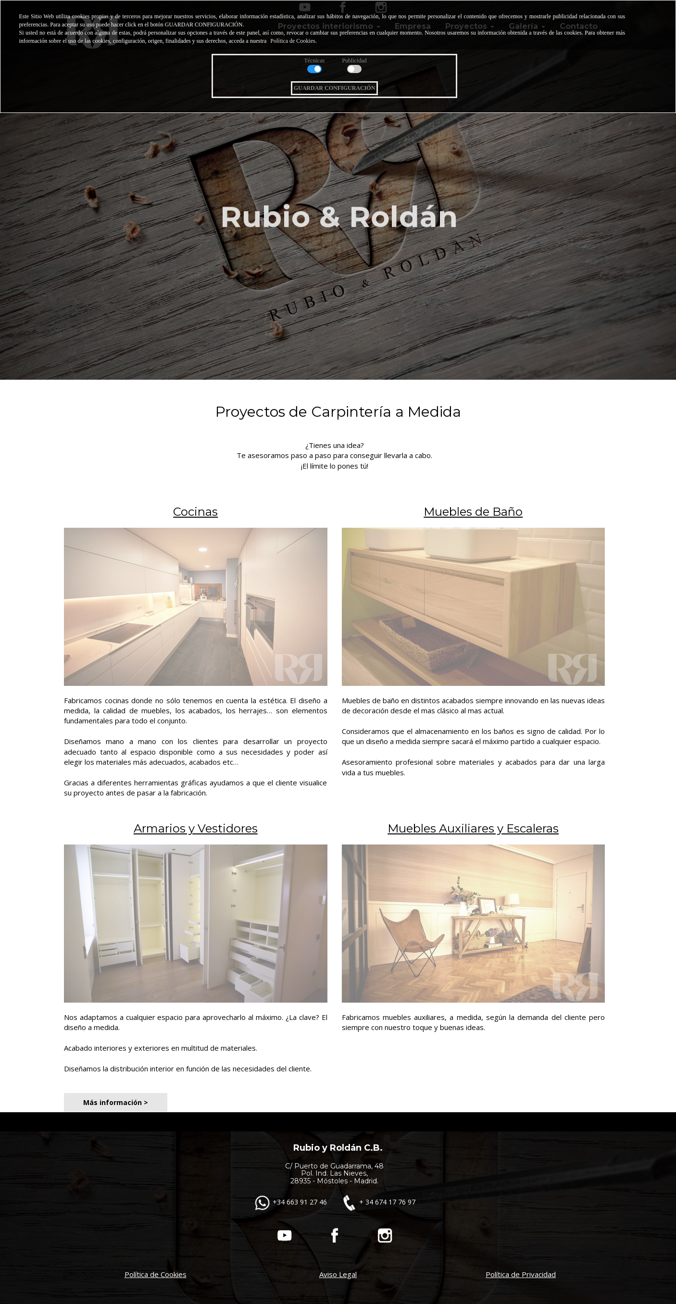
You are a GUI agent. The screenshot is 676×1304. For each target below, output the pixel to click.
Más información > (115, 1102)
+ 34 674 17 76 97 (377, 1201)
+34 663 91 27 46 (291, 1201)
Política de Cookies (156, 1274)
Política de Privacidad (521, 1274)
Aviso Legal (338, 1274)
